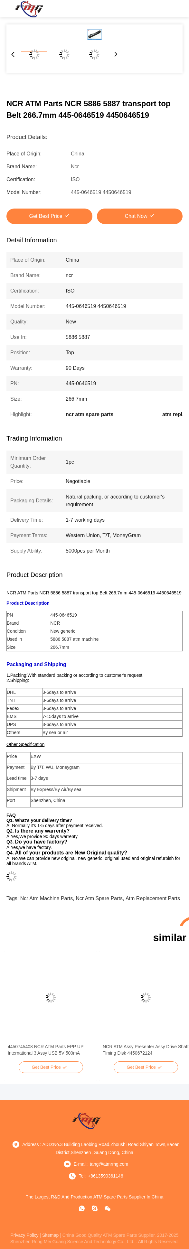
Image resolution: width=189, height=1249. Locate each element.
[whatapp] (81, 1208)
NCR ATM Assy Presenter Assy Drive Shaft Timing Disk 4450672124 (146, 1050)
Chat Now (136, 216)
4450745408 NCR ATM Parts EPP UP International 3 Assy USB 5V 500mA (45, 1050)
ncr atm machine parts (46, 898)
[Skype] (94, 1208)
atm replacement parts (153, 898)
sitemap (50, 1235)
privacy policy (24, 1235)
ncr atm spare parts (99, 898)
